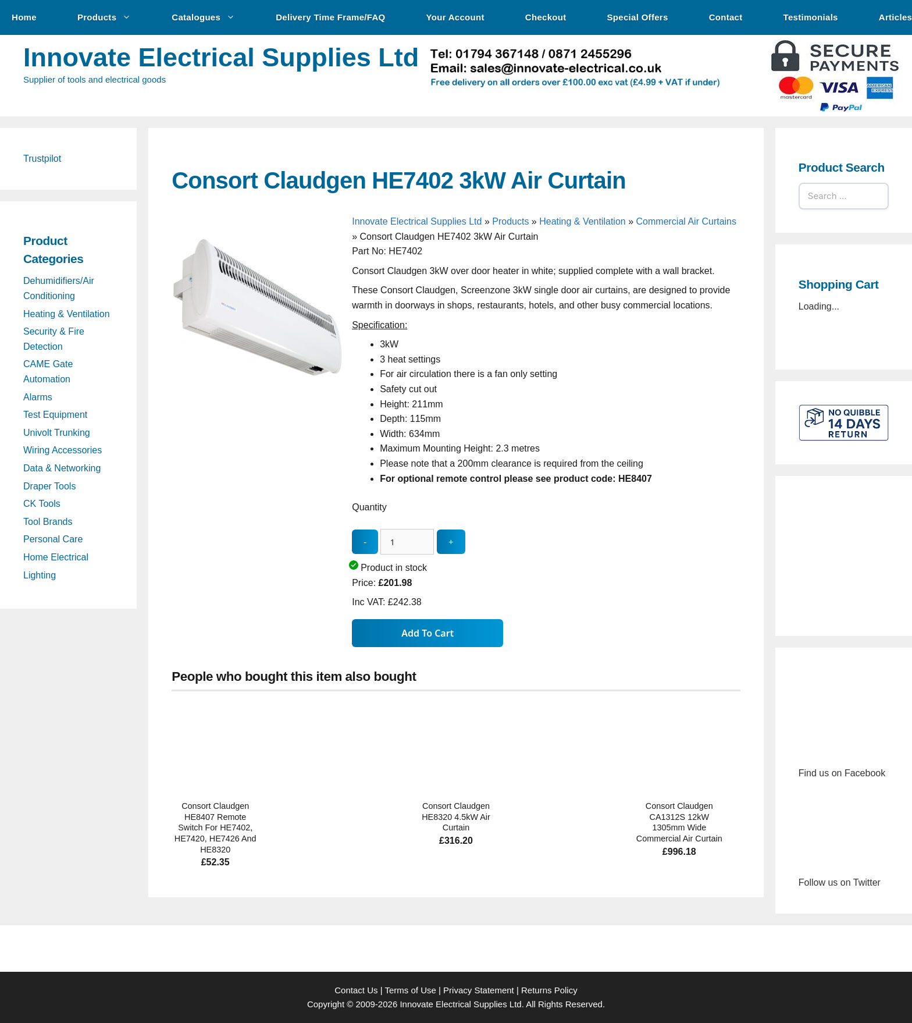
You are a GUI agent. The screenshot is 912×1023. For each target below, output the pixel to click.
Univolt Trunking (56, 433)
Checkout (546, 17)
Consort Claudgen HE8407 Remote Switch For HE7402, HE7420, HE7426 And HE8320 (215, 827)
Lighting (39, 575)
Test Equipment (55, 415)
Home (24, 17)
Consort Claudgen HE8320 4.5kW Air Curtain (456, 816)
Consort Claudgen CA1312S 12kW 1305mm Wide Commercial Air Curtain (679, 822)
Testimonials (810, 17)
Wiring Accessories (62, 450)
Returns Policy (549, 990)
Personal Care (53, 539)
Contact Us (355, 990)
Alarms (37, 397)
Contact (726, 17)
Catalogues (209, 17)
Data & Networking (62, 468)
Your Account (455, 17)
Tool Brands (48, 522)
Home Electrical (55, 557)
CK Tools (41, 504)
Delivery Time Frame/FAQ (330, 17)
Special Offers (637, 17)
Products (109, 17)
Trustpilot (42, 159)
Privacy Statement (478, 990)
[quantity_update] (407, 542)
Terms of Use (410, 990)
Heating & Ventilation (582, 221)
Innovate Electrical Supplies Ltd (221, 57)
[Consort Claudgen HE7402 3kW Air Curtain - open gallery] (259, 395)
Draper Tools (49, 486)
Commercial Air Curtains (686, 221)
